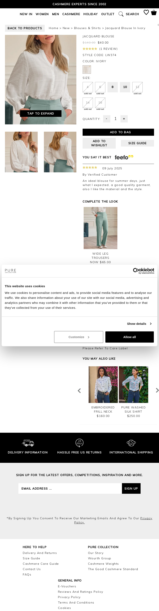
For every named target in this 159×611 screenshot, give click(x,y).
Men (55, 14)
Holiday (90, 14)
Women (42, 14)
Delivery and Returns (40, 553)
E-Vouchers (67, 586)
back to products (25, 28)
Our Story (96, 553)
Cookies (64, 608)
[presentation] (79, 505)
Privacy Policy (69, 597)
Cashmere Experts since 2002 (79, 4)
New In (26, 14)
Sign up (131, 488)
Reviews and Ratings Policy (80, 592)
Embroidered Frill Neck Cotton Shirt (103, 412)
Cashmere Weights (103, 564)
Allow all (129, 336)
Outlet (108, 14)
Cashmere (71, 14)
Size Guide (31, 558)
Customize (79, 336)
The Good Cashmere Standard (113, 569)
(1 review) (100, 49)
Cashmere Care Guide (41, 564)
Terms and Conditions (76, 602)
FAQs (27, 574)
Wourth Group (99, 558)
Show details (136, 323)
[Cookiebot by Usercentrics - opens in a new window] (136, 271)
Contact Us (32, 569)
